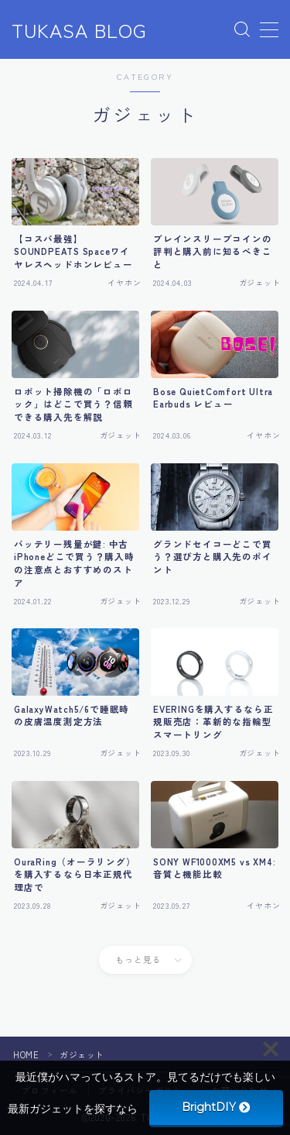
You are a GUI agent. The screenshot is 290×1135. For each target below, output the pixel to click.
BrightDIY (216, 1107)
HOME (26, 1054)
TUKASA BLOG (79, 30)
